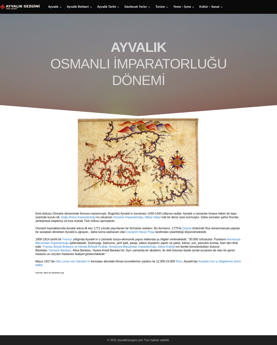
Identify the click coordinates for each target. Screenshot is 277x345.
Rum (179, 261)
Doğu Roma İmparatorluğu (78, 217)
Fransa (47, 246)
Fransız (67, 239)
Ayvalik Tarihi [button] (106, 6)
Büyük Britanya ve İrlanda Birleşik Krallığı (80, 246)
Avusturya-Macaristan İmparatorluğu (132, 246)
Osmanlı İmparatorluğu (128, 217)
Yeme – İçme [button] (182, 6)
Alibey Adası (153, 217)
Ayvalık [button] (53, 6)
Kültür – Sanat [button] (209, 6)
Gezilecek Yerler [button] (135, 6)
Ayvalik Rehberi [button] (78, 6)
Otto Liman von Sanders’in (72, 261)
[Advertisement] (69, 307)
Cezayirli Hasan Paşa (140, 231)
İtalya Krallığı (166, 246)
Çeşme (187, 228)
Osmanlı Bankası (60, 250)
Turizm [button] (160, 6)
